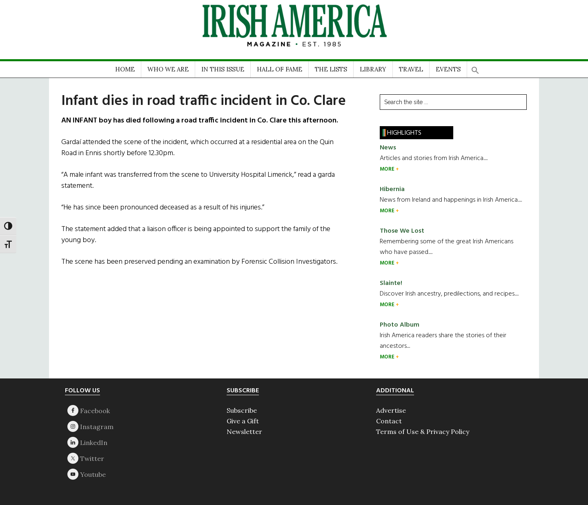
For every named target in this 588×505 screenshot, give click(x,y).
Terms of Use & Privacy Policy (422, 431)
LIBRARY (373, 69)
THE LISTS (331, 69)
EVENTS (448, 69)
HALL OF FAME (279, 69)
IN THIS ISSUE (222, 69)
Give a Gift (243, 421)
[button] (475, 67)
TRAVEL (411, 69)
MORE (388, 169)
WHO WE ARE (168, 69)
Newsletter (244, 431)
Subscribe (242, 410)
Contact (389, 421)
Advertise (391, 410)
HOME (125, 69)
